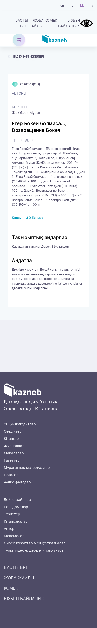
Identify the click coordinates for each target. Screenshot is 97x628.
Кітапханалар (16, 521)
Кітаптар (11, 439)
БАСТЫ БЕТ (21, 23)
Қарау (16, 217)
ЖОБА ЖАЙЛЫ (35, 23)
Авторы (10, 529)
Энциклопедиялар (20, 424)
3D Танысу (34, 217)
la (92, 5)
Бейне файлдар (17, 500)
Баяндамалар (16, 507)
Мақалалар (14, 453)
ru (72, 5)
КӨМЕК (50, 21)
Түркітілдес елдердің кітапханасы (34, 550)
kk (82, 5)
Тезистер (12, 514)
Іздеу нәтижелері (28, 56)
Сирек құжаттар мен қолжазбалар (35, 543)
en (62, 5)
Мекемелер (14, 536)
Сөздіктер (13, 431)
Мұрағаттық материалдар (27, 468)
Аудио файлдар (17, 482)
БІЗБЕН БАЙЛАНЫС (69, 23)
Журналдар (14, 446)
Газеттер (12, 460)
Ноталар (11, 475)
